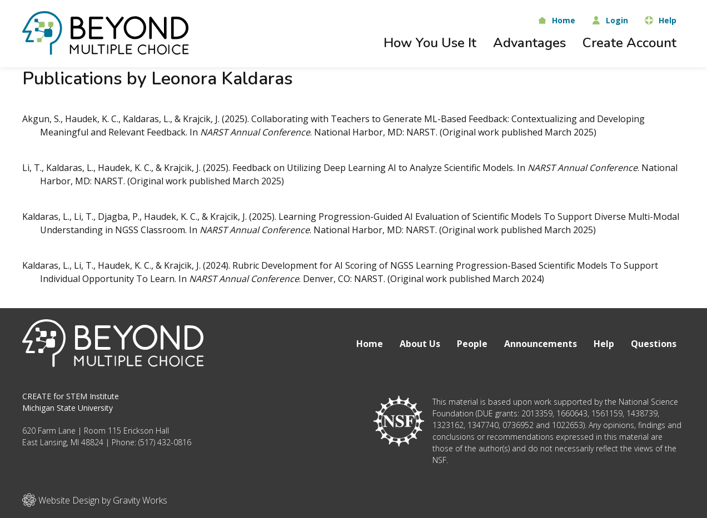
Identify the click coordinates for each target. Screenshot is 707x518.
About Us (420, 344)
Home (369, 344)
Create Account (629, 43)
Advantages (529, 43)
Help (604, 344)
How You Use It (430, 43)
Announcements (540, 344)
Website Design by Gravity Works (94, 500)
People (472, 344)
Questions (653, 344)
